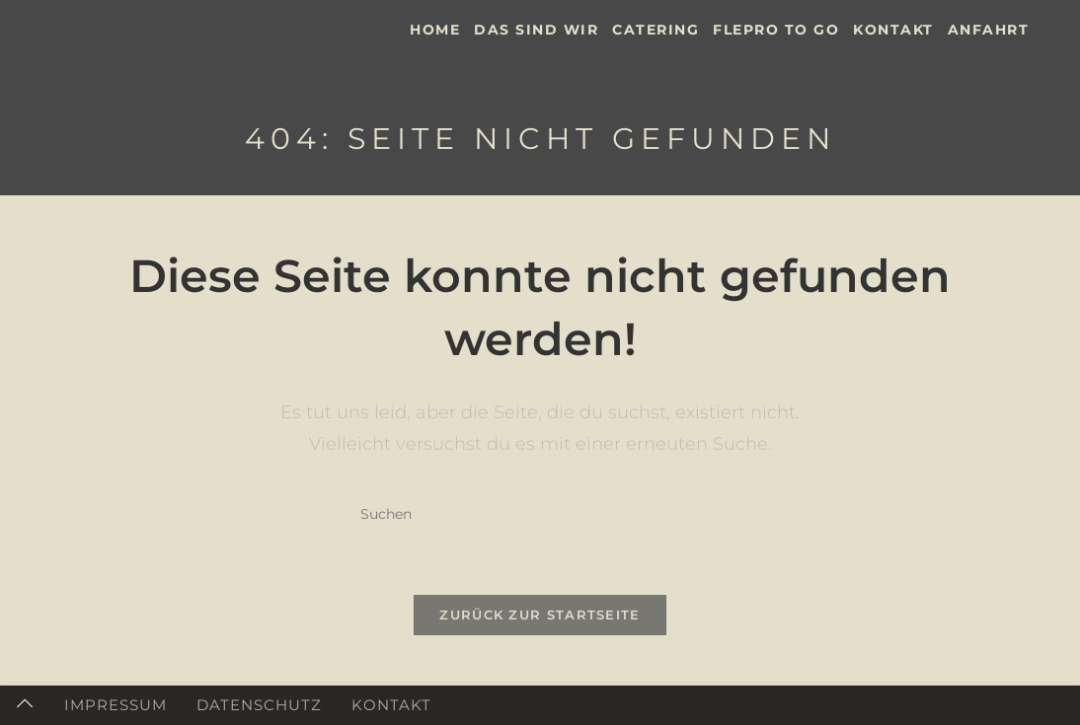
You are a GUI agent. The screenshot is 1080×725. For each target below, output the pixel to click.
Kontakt (391, 704)
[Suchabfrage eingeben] (540, 515)
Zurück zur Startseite (539, 614)
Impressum (115, 704)
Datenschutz (259, 704)
